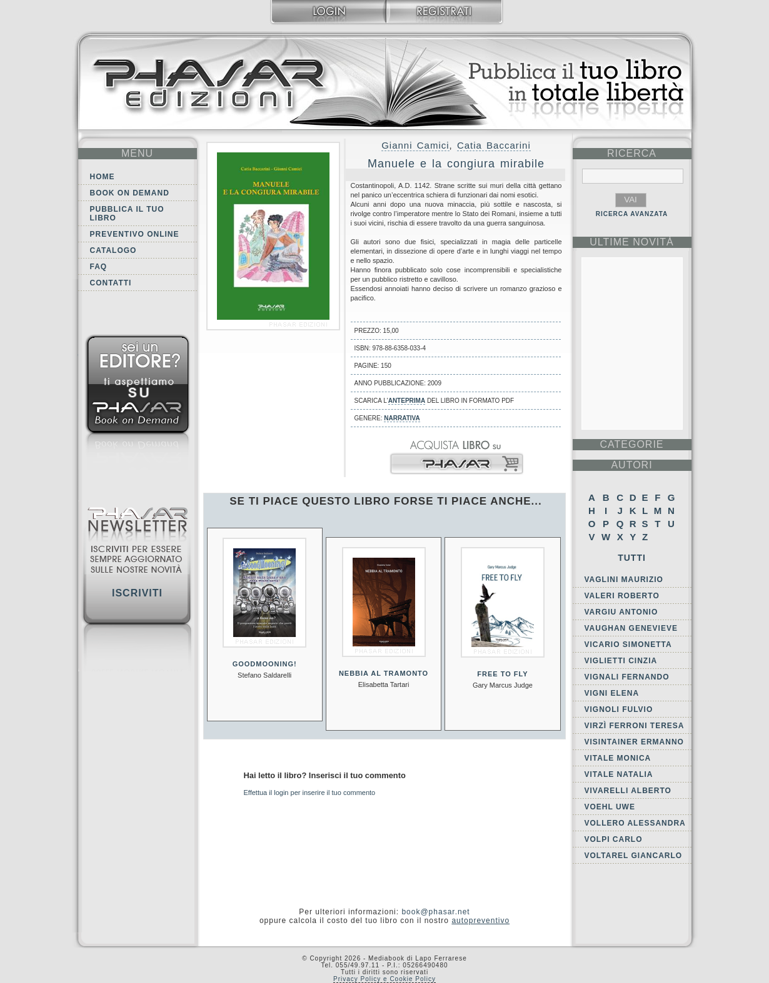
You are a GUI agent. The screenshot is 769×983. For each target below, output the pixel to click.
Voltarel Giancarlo (634, 855)
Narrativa (402, 418)
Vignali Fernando (627, 677)
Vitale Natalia (619, 774)
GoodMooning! (265, 664)
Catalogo (113, 250)
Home (102, 176)
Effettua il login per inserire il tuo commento (310, 792)
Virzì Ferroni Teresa (635, 725)
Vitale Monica (618, 758)
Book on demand (129, 193)
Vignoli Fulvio (619, 709)
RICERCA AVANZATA (632, 213)
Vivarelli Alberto (628, 790)
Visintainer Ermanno (634, 742)
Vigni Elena (612, 693)
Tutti (632, 558)
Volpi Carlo (614, 839)
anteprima (406, 400)
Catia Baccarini (494, 145)
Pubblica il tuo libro (127, 213)
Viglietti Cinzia (621, 660)
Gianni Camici (415, 145)
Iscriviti (137, 593)
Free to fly (502, 674)
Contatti (111, 283)
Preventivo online (134, 234)
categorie (631, 444)
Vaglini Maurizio (624, 579)
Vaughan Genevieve (631, 628)
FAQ (99, 266)
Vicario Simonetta (628, 644)
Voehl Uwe (610, 807)
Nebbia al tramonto (383, 673)
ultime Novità (632, 242)
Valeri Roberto (622, 595)
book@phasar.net (435, 911)
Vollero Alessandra (635, 823)
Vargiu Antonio (621, 612)
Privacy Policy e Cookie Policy (384, 979)
